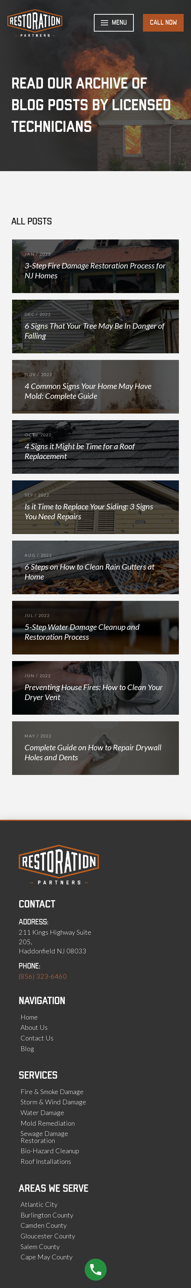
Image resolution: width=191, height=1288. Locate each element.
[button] (114, 23)
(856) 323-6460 (43, 976)
